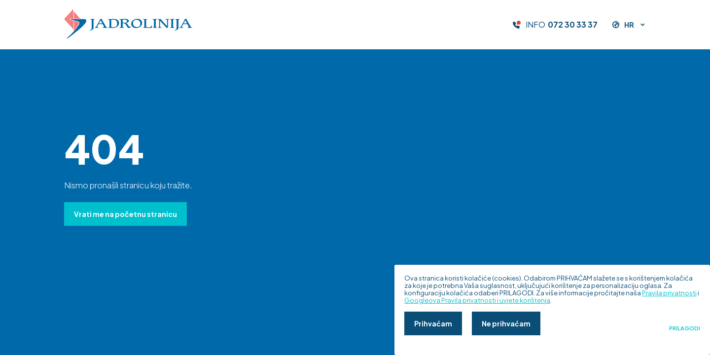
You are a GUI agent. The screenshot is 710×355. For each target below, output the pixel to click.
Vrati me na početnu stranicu (125, 214)
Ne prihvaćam (506, 323)
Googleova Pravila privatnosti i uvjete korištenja (477, 300)
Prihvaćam (433, 323)
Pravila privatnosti (669, 293)
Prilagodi (684, 328)
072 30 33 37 (573, 24)
